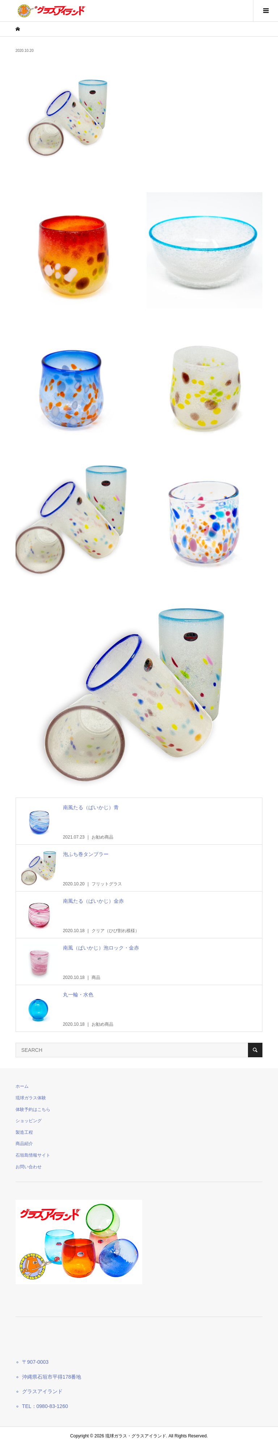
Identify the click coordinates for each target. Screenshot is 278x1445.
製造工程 (24, 1132)
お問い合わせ (29, 1166)
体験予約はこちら (33, 1109)
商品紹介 (24, 1143)
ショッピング (29, 1120)
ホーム (22, 1086)
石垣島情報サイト (33, 1155)
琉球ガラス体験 (31, 1097)
